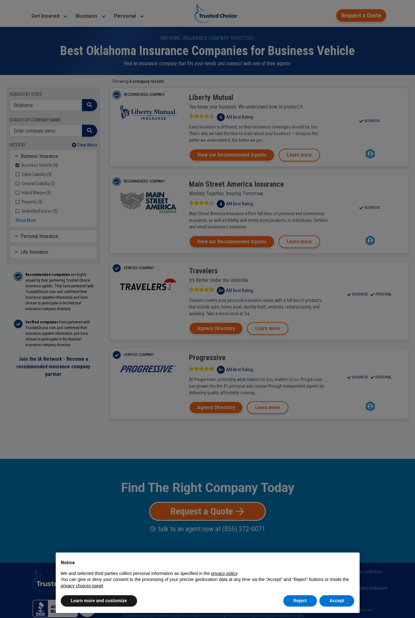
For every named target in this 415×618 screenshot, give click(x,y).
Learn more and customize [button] (99, 600)
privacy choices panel (82, 585)
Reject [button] (300, 600)
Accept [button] (337, 600)
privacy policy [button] (224, 573)
